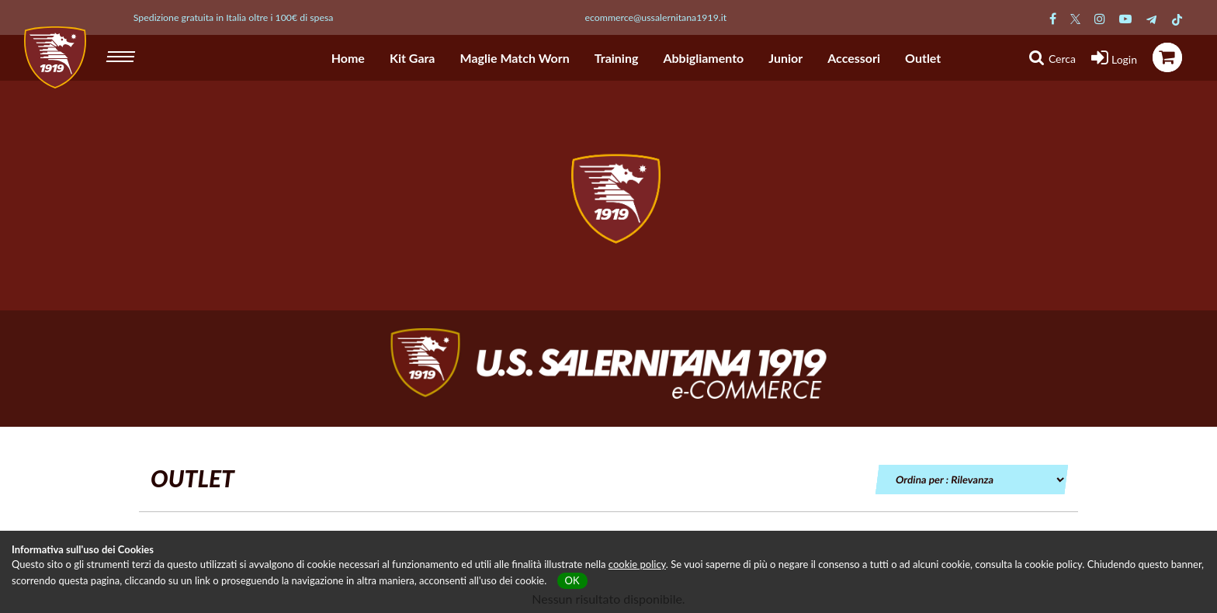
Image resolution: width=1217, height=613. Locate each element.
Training (617, 57)
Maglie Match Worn (515, 57)
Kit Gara (412, 57)
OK (572, 580)
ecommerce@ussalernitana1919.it (656, 17)
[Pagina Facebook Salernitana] (1052, 18)
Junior (785, 57)
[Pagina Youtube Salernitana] (1125, 18)
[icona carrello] (1167, 57)
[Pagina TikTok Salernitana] (1177, 18)
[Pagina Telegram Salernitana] (1151, 18)
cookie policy (637, 564)
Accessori (853, 57)
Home (348, 57)
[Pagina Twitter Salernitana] (1075, 18)
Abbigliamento (703, 57)
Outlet (923, 57)
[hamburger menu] (122, 54)
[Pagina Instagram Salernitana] (1099, 18)
